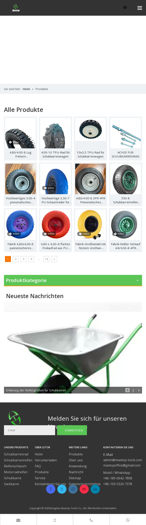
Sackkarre (11, 484)
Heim (39, 454)
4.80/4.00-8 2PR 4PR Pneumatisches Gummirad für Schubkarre (90, 200)
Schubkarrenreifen (18, 460)
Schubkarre (12, 478)
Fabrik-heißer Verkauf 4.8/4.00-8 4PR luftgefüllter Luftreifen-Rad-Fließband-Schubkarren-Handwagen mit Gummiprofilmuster (125, 246)
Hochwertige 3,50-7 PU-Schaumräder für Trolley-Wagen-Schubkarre (55, 200)
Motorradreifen (15, 472)
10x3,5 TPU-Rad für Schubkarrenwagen (90, 154)
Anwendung (78, 466)
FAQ (38, 466)
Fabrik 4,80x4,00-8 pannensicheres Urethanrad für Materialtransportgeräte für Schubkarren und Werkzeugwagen (20, 246)
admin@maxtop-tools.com (122, 460)
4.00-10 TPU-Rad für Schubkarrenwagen (55, 154)
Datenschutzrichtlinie (85, 484)
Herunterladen (46, 460)
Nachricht (76, 472)
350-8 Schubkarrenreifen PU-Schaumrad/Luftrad (126, 200)
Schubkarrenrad (16, 454)
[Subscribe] (72, 430)
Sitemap (75, 478)
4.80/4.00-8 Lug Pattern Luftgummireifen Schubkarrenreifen (20, 154)
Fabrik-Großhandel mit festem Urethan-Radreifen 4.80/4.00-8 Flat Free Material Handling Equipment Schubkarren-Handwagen (90, 246)
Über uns (76, 460)
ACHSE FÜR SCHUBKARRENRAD (125, 154)
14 (46, 259)
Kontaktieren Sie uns (50, 484)
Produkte (42, 472)
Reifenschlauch (15, 466)
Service (40, 478)
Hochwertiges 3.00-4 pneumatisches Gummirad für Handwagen (20, 200)
